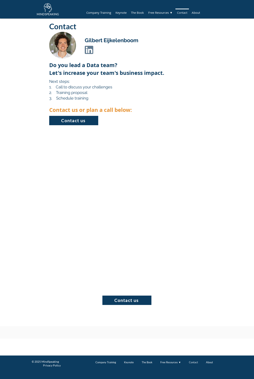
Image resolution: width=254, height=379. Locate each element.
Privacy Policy (46, 365)
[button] (160, 11)
